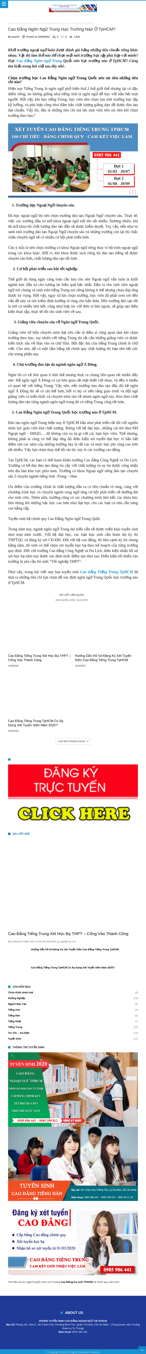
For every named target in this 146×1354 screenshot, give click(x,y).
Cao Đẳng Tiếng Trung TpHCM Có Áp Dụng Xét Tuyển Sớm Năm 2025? (35, 723)
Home (11, 23)
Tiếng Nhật (14, 1021)
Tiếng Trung (25, 23)
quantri (15, 36)
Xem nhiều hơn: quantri (71, 600)
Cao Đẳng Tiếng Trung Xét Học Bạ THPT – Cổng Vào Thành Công (39, 658)
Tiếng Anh (14, 1009)
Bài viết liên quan (72, 594)
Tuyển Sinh (14, 1038)
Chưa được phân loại (20, 992)
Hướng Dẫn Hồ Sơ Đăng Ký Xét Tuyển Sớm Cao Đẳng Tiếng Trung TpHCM (103, 658)
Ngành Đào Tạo (17, 1004)
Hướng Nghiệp (16, 998)
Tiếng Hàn (14, 1015)
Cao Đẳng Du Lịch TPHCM (77, 1282)
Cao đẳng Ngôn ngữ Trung (39, 61)
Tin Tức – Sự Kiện (18, 1032)
